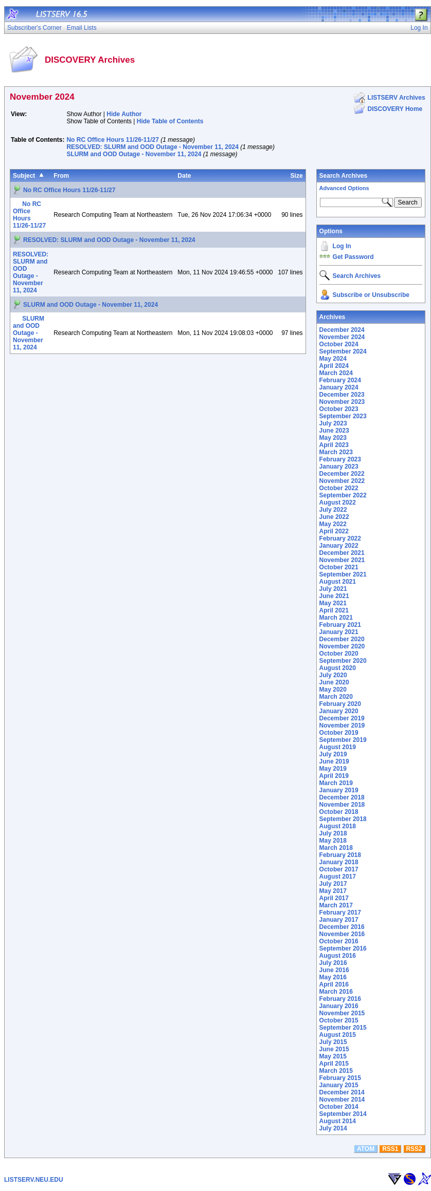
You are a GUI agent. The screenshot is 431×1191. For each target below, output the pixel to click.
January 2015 (338, 1085)
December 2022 (342, 473)
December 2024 (342, 329)
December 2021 (342, 552)
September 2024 (343, 351)
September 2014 (343, 1114)
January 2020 (338, 711)
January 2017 (338, 919)
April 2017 (334, 898)
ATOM (365, 1148)
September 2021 (343, 574)
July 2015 (333, 1042)
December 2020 (342, 639)
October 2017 (338, 869)
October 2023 (338, 409)
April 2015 (334, 1063)
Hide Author (123, 114)
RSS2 (414, 1148)
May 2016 (333, 977)
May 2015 (333, 1056)
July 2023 (333, 423)
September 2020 (343, 660)
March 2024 (336, 373)
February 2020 (340, 704)
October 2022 (338, 488)
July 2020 (333, 675)
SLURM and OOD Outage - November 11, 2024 (133, 154)
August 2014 (337, 1121)
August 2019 (337, 747)
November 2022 (342, 481)
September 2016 (343, 948)
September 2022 (343, 495)
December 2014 (342, 1092)
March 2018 (336, 847)
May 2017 (333, 891)
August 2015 (337, 1034)
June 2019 (334, 761)
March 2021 (336, 617)
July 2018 (333, 833)
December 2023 (342, 394)
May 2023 (333, 437)
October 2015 (338, 1020)
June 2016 (334, 970)
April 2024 (334, 365)
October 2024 (338, 344)
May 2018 (333, 840)
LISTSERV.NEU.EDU (33, 1179)
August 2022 (337, 502)
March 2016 (336, 991)
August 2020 (337, 668)
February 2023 (340, 459)
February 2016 (340, 998)
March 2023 (336, 452)
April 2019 (334, 775)
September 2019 (343, 739)
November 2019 (342, 725)
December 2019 (342, 718)
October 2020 (338, 653)
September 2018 (343, 819)
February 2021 (340, 624)
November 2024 (342, 337)
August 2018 (337, 826)
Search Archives (343, 175)
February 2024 (340, 380)
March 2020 (336, 696)
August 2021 (337, 581)
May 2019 (333, 768)
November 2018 (342, 804)
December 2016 (342, 927)
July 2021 (333, 588)
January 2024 (338, 387)
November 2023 (342, 401)
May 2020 (333, 689)
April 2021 (334, 610)
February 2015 (340, 1078)
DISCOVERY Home (395, 109)
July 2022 (333, 509)
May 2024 (333, 358)
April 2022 (334, 531)
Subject (24, 175)
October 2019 (338, 732)
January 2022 (338, 545)
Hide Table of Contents (170, 121)
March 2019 (336, 783)
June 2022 (334, 516)
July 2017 (333, 883)
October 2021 (338, 567)
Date (184, 175)
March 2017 (336, 905)
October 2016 (338, 941)
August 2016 (337, 955)
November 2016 (342, 934)
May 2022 (333, 524)
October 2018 (338, 811)
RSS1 (390, 1148)
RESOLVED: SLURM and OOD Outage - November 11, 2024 (152, 147)
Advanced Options (344, 188)
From (61, 175)
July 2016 (333, 962)
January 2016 (338, 1006)
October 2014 (338, 1106)
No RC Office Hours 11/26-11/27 (112, 139)
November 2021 (342, 560)
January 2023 (338, 466)
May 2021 (333, 603)
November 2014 (342, 1099)
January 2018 (338, 862)
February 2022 (340, 538)
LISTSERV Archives (396, 97)
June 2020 (334, 682)
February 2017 (340, 912)
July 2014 (333, 1128)
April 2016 (334, 984)
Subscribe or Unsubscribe (371, 295)
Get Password (353, 256)
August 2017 (337, 876)
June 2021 (334, 596)
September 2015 (343, 1027)
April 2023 (334, 445)
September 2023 (343, 416)
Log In (342, 246)
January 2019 (338, 790)
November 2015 (342, 1013)
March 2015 (336, 1070)
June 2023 (334, 430)
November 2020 (342, 646)
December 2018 (342, 797)
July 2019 (333, 754)
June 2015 (334, 1049)
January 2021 (338, 632)
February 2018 (340, 855)
